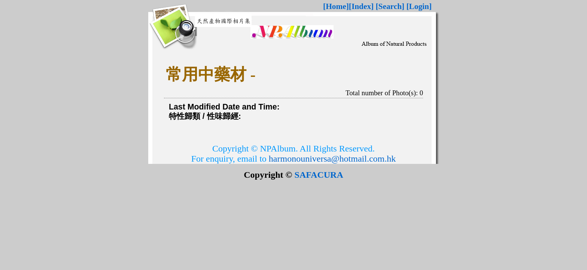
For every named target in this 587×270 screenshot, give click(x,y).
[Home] (336, 6)
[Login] (419, 6)
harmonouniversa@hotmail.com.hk (332, 159)
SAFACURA (319, 175)
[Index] (361, 6)
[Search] (390, 6)
